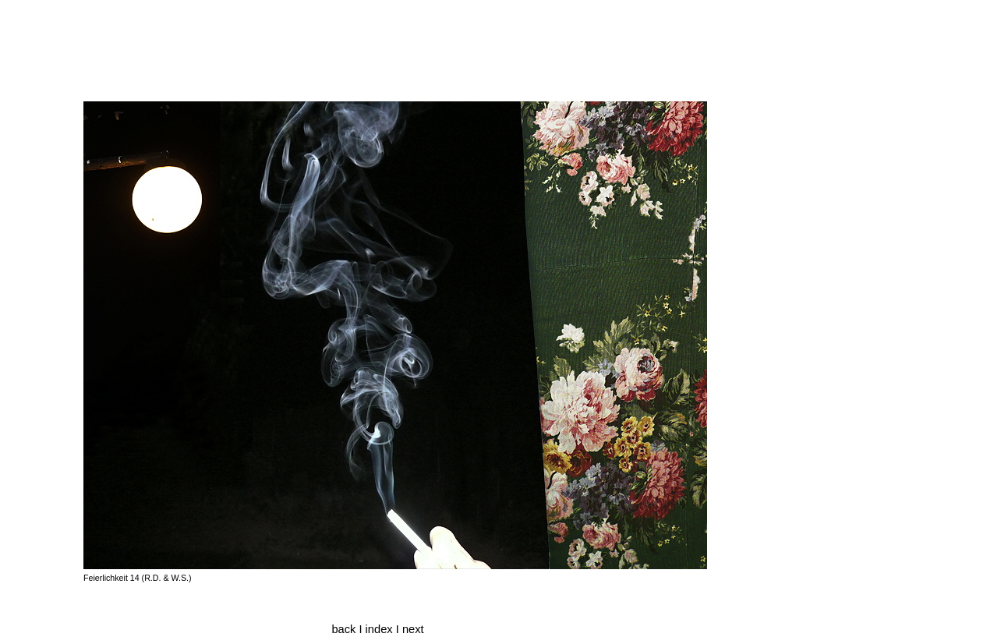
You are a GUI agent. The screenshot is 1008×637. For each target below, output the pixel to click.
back (343, 629)
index (381, 629)
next (413, 629)
